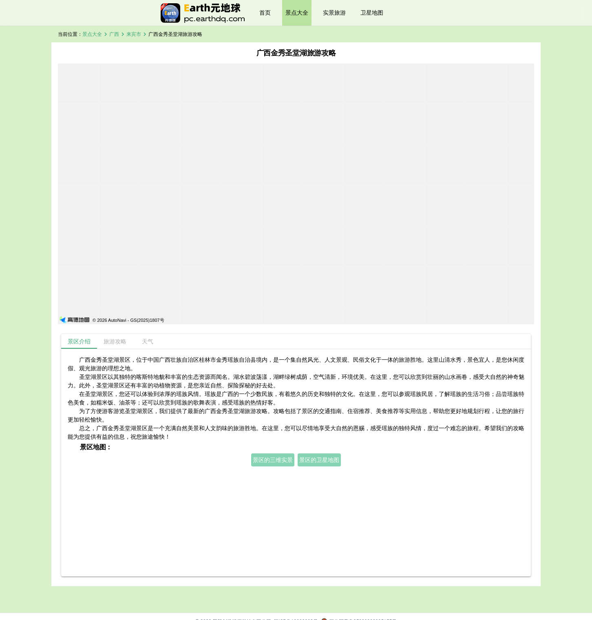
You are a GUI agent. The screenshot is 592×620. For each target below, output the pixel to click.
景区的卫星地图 (319, 460)
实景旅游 (334, 12)
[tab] (79, 341)
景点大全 (296, 12)
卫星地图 (371, 12)
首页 (265, 12)
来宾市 (133, 34)
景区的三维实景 (273, 460)
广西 (114, 34)
